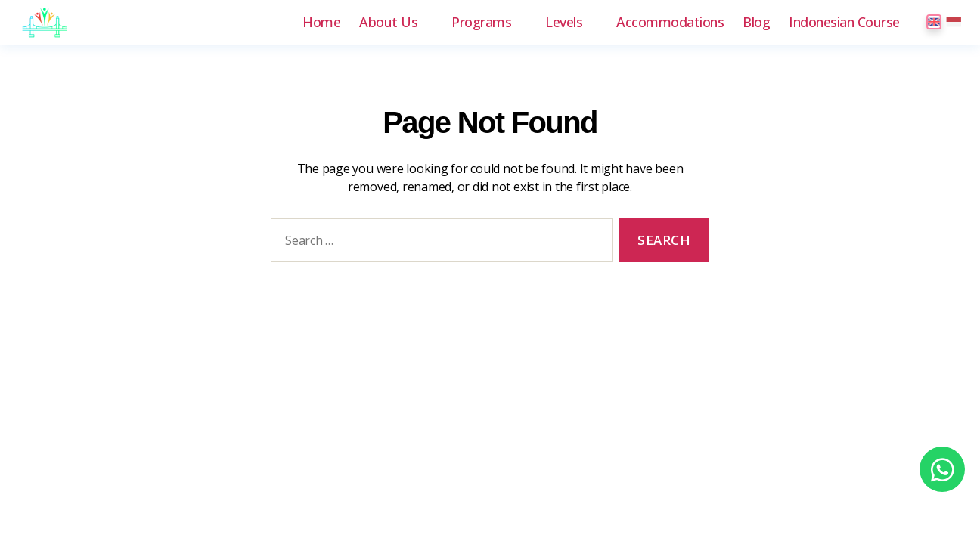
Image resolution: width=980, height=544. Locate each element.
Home (321, 22)
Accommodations (670, 22)
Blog (756, 22)
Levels (563, 22)
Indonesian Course (844, 22)
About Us (388, 22)
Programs (481, 22)
